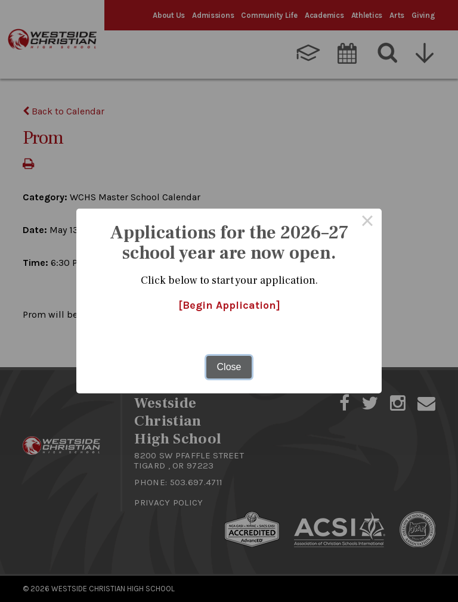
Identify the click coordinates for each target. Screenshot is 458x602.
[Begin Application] (229, 305)
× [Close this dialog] (367, 223)
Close (229, 367)
